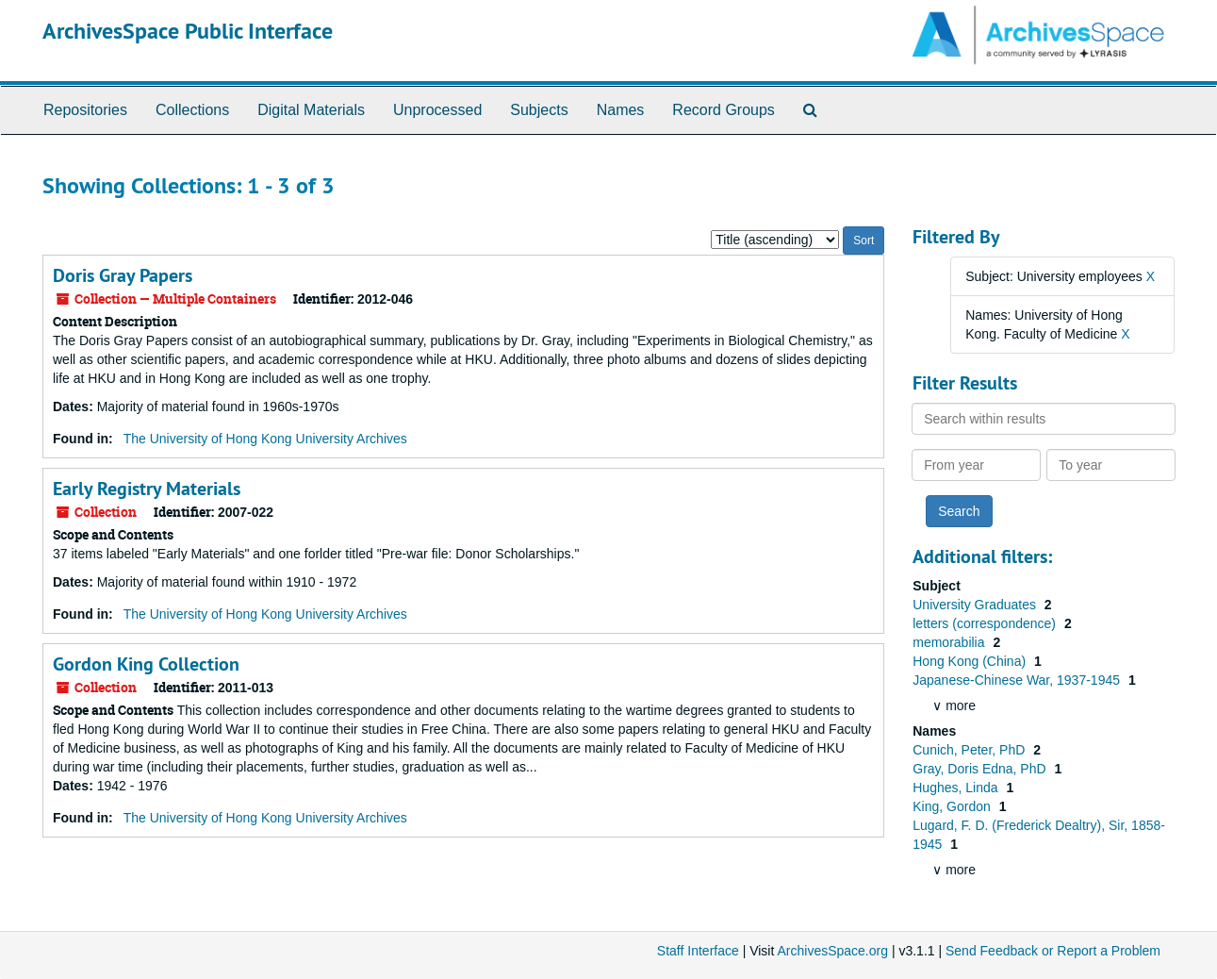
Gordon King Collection (146, 664)
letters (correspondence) (986, 623)
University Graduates (976, 604)
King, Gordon (953, 806)
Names (621, 110)
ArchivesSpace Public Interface (187, 30)
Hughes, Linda (957, 787)
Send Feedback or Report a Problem (1053, 950)
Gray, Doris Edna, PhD (981, 768)
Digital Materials (311, 110)
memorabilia (950, 642)
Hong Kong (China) (971, 661)
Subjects (538, 110)
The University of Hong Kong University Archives (265, 438)
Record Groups (723, 110)
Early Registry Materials (146, 488)
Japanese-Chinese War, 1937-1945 (1018, 680)
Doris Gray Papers (122, 275)
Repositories (85, 110)
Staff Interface (698, 950)
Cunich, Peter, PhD (970, 749)
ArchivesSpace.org (832, 950)
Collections (192, 110)
